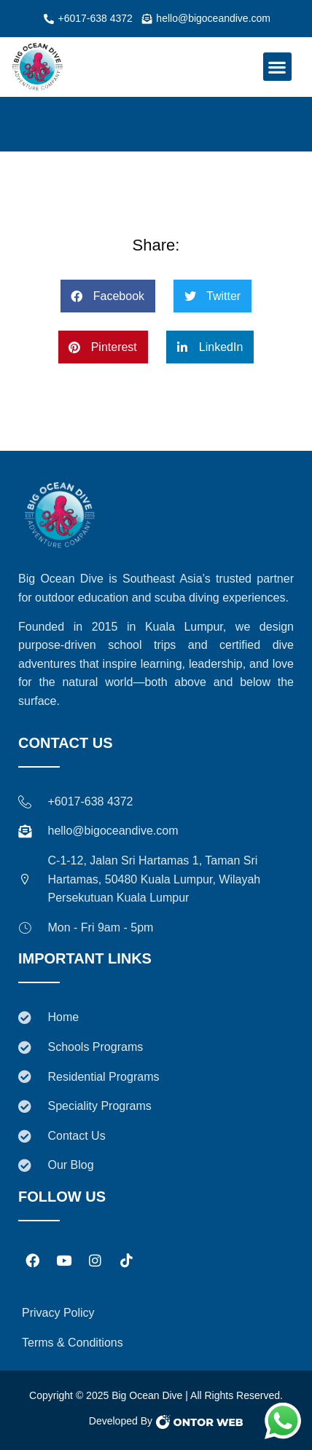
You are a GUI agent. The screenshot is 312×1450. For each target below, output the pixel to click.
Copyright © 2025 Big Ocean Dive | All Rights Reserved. (156, 1395)
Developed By (120, 1421)
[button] (277, 66)
